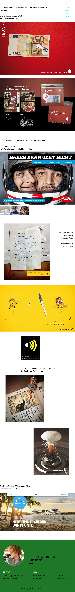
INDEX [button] (67, 16)
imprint (60, 575)
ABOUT (67, 10)
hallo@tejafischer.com (13, 575)
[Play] (22, 358)
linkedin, (42, 575)
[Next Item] (72, 178)
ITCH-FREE (68, 7)
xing (35, 575)
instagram (37, 578)
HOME (67, 4)
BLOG (66, 13)
